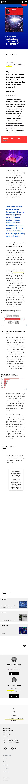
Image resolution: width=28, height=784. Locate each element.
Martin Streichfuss (14, 685)
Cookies (6, 768)
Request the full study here (14, 139)
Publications (14, 715)
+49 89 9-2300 (14, 691)
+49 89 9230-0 (12, 739)
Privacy (5, 765)
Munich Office (10, 669)
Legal (5, 758)
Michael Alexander (13, 64)
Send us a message (13, 742)
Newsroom (7, 755)
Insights (14, 712)
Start (14, 708)
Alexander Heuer (10, 95)
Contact (6, 771)
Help (4, 761)
